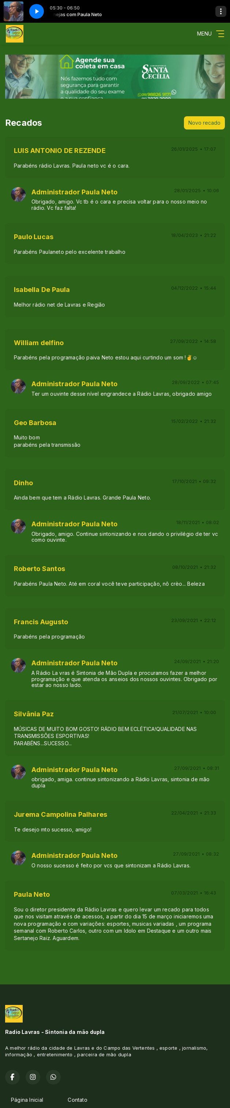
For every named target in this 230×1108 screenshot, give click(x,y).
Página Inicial (27, 1100)
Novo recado (204, 123)
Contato (77, 1100)
